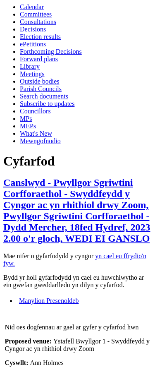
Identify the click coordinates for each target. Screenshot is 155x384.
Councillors (35, 111)
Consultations (38, 21)
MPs (26, 118)
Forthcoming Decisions (51, 51)
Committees (36, 14)
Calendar (32, 6)
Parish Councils (41, 88)
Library (30, 66)
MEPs (28, 126)
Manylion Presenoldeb (49, 300)
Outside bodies (40, 81)
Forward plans (39, 58)
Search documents (44, 96)
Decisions (33, 29)
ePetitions (33, 44)
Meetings (32, 73)
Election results (40, 36)
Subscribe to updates (47, 103)
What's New (36, 133)
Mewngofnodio (40, 140)
